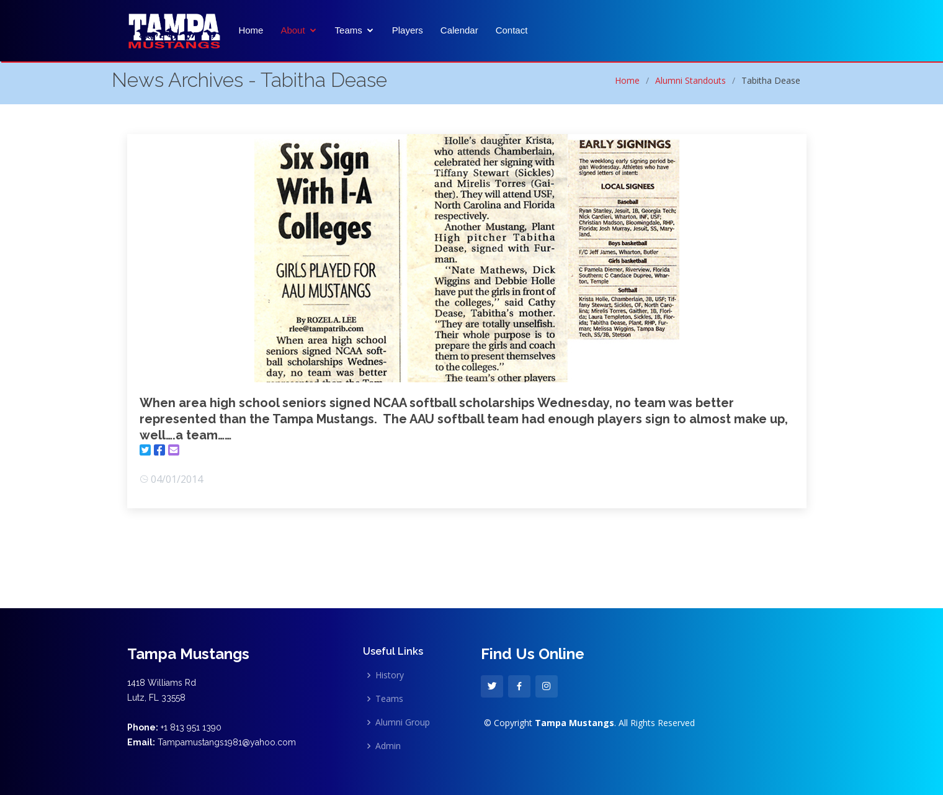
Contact (512, 30)
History (389, 675)
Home (250, 30)
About (292, 30)
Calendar (459, 30)
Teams (348, 30)
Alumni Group (402, 722)
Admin (388, 746)
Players (407, 30)
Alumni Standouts (690, 80)
